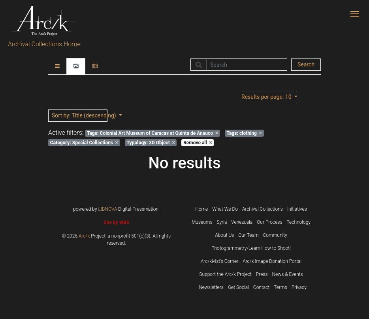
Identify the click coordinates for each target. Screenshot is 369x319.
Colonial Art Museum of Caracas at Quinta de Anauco (152, 133)
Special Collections (84, 142)
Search (305, 64)
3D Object (151, 142)
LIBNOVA (107, 209)
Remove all (197, 142)
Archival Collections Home (44, 44)
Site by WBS (116, 222)
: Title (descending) (79, 115)
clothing (244, 133)
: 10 (267, 97)
